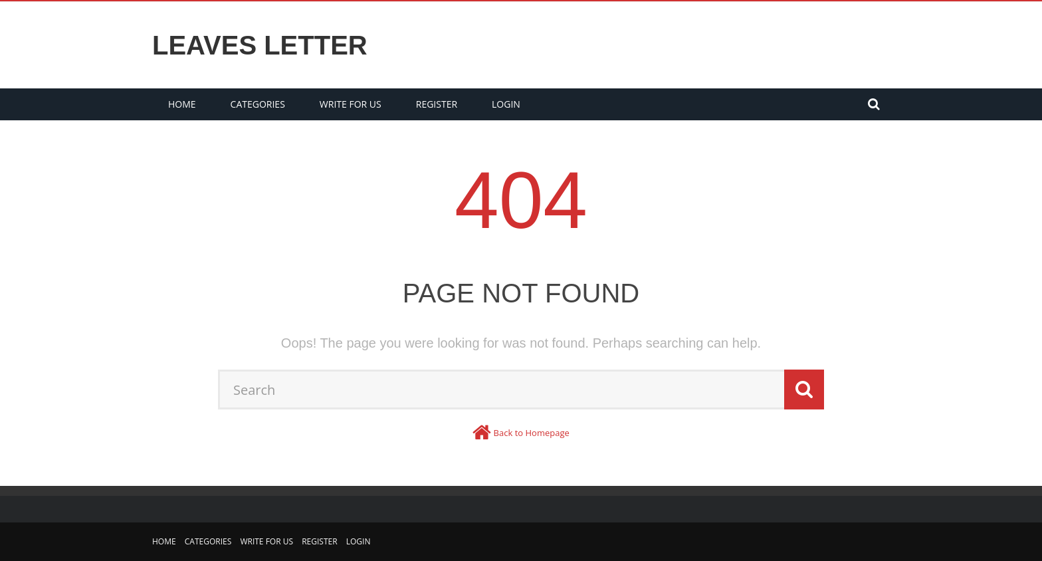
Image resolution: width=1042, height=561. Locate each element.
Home (182, 104)
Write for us (350, 104)
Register (436, 104)
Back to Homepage (532, 433)
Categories (258, 104)
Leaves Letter (259, 45)
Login (506, 104)
